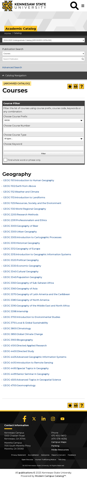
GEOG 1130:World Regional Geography (24, 209)
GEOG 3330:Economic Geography (22, 266)
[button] (74, 5)
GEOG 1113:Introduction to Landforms (24, 197)
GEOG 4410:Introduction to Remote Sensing (28, 362)
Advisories (45, 455)
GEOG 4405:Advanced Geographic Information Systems (34, 357)
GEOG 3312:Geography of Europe (21, 248)
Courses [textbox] (7, 54)
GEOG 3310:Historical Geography (21, 243)
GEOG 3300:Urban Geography (20, 231)
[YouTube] (62, 419)
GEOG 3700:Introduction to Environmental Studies (31, 317)
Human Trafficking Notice (45, 460)
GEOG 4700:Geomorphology (19, 385)
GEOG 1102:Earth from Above (19, 186)
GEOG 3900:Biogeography (18, 340)
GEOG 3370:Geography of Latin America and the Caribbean (36, 294)
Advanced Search (12, 67)
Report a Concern (59, 455)
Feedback (72, 455)
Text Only (62, 460)
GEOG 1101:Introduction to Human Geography (28, 180)
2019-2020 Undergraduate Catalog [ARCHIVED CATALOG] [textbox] (27, 40)
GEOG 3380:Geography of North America (26, 300)
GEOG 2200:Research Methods (20, 214)
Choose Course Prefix (15, 116)
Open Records (27, 460)
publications (26, 472)
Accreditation (33, 455)
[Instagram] (53, 419)
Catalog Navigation (15, 75)
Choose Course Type (14, 135)
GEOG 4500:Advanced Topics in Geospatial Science (32, 379)
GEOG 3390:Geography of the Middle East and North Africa (36, 305)
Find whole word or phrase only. (24, 160)
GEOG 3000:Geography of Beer (20, 226)
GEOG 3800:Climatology (17, 328)
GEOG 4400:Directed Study (18, 351)
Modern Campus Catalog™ (50, 476)
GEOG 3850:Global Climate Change (23, 334)
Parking (55, 446)
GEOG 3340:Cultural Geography (20, 271)
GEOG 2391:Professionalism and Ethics (25, 220)
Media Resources (60, 449)
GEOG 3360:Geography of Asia (20, 288)
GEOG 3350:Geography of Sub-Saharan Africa (28, 283)
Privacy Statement (18, 455)
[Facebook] (24, 419)
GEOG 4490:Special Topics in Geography (26, 368)
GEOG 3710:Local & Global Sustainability (25, 322)
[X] (34, 419)
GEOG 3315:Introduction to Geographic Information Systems (37, 254)
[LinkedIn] (43, 419)
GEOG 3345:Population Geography (22, 277)
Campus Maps (58, 442)
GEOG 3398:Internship (15, 311)
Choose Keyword (12, 144)
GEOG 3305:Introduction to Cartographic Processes (32, 237)
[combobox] (43, 40)
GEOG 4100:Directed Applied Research (25, 345)
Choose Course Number (16, 125)
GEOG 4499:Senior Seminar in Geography (26, 374)
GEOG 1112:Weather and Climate (21, 191)
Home (7, 33)
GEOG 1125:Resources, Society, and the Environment (32, 203)
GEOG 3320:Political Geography (21, 260)
